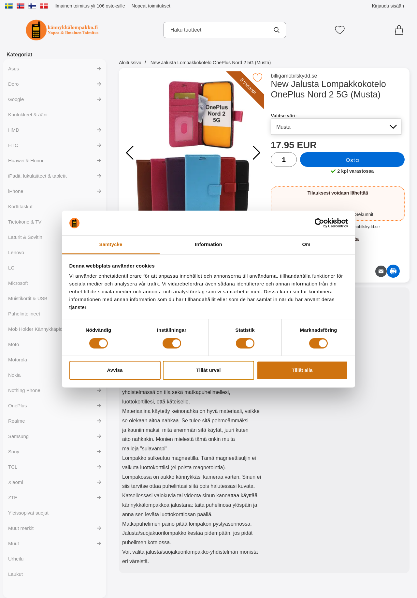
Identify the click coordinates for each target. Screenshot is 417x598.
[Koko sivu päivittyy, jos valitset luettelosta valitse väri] (336, 127)
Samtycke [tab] (110, 244)
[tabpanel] (191, 432)
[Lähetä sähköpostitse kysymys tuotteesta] (381, 271)
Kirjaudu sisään (388, 5)
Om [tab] (306, 244)
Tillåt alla (302, 370)
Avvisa (115, 370)
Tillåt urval (208, 370)
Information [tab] (208, 244)
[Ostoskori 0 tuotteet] (400, 30)
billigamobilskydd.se (294, 76)
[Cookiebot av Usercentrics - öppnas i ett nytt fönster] (319, 223)
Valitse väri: (284, 115)
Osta (352, 159)
